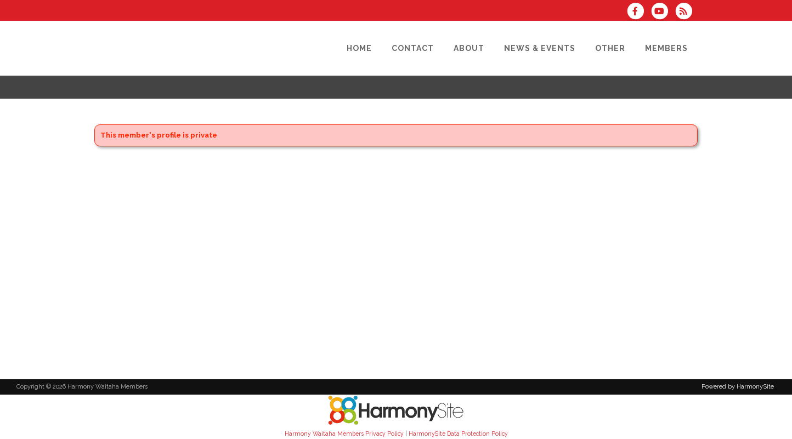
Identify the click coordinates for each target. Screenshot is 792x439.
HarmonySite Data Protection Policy (458, 433)
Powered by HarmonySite (738, 386)
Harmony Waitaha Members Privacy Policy (344, 433)
